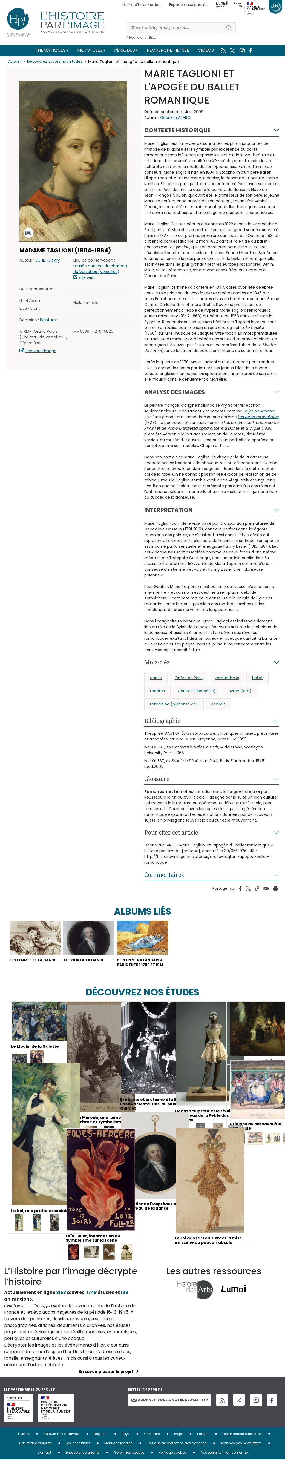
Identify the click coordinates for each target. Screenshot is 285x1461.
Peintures (49, 320)
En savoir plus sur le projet (106, 1373)
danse (156, 678)
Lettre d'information (141, 5)
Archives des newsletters (241, 1444)
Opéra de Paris (189, 678)
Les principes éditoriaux (242, 1435)
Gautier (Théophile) (197, 691)
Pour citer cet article (171, 832)
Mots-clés (89, 50)
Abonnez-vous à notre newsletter (169, 1401)
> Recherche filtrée (141, 37)
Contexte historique (177, 130)
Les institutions (78, 1444)
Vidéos (206, 50)
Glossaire (156, 779)
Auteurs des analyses (62, 1435)
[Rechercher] (174, 27)
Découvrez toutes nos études (56, 61)
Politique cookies (172, 1453)
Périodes (124, 50)
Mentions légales (118, 1444)
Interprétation (168, 510)
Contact (44, 1453)
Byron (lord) (240, 691)
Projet (178, 1435)
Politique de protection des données (176, 1444)
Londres (157, 691)
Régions (101, 1435)
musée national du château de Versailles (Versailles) (100, 268)
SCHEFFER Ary (47, 260)
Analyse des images (174, 392)
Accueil (15, 61)
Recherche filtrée (168, 50)
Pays (126, 1435)
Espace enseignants (188, 5)
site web (87, 277)
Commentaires (164, 875)
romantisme (227, 678)
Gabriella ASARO (175, 117)
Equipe (202, 1435)
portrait (218, 704)
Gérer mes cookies (129, 1453)
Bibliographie (162, 721)
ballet (257, 678)
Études (23, 1435)
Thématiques (50, 50)
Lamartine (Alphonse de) (174, 704)
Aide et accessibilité (34, 1444)
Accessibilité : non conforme (224, 1453)
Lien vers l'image (40, 351)
